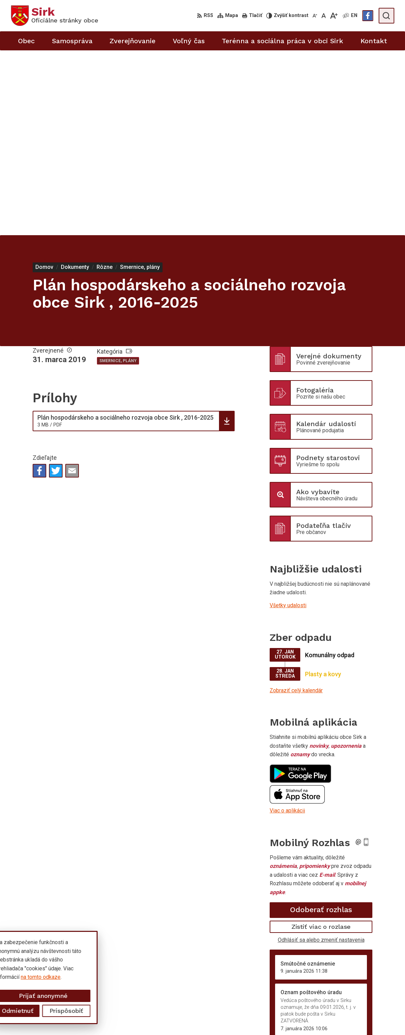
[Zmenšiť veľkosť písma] (314, 16)
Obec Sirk (62, 964)
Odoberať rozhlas (321, 725)
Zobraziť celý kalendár (296, 505)
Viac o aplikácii (287, 625)
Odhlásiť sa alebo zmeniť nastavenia (321, 754)
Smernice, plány (118, 176)
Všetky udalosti (288, 420)
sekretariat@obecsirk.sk (365, 1012)
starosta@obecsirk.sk (362, 1005)
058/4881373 (352, 990)
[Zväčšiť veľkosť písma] (334, 16)
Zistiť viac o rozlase (321, 741)
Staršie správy (292, 870)
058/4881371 (352, 997)
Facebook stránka (357, 1020)
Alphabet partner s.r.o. (100, 958)
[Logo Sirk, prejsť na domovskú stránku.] (54, 15)
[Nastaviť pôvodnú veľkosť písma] (323, 16)
